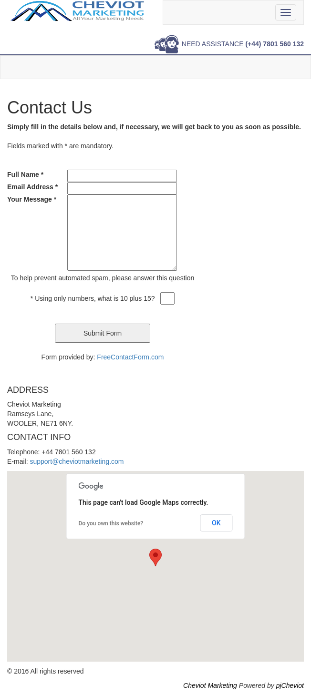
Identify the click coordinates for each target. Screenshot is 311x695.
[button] (155, 557)
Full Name (25, 174)
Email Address (32, 187)
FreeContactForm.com (130, 357)
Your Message (31, 199)
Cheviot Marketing (210, 685)
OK (216, 523)
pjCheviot (290, 685)
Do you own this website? (111, 523)
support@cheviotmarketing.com (77, 461)
